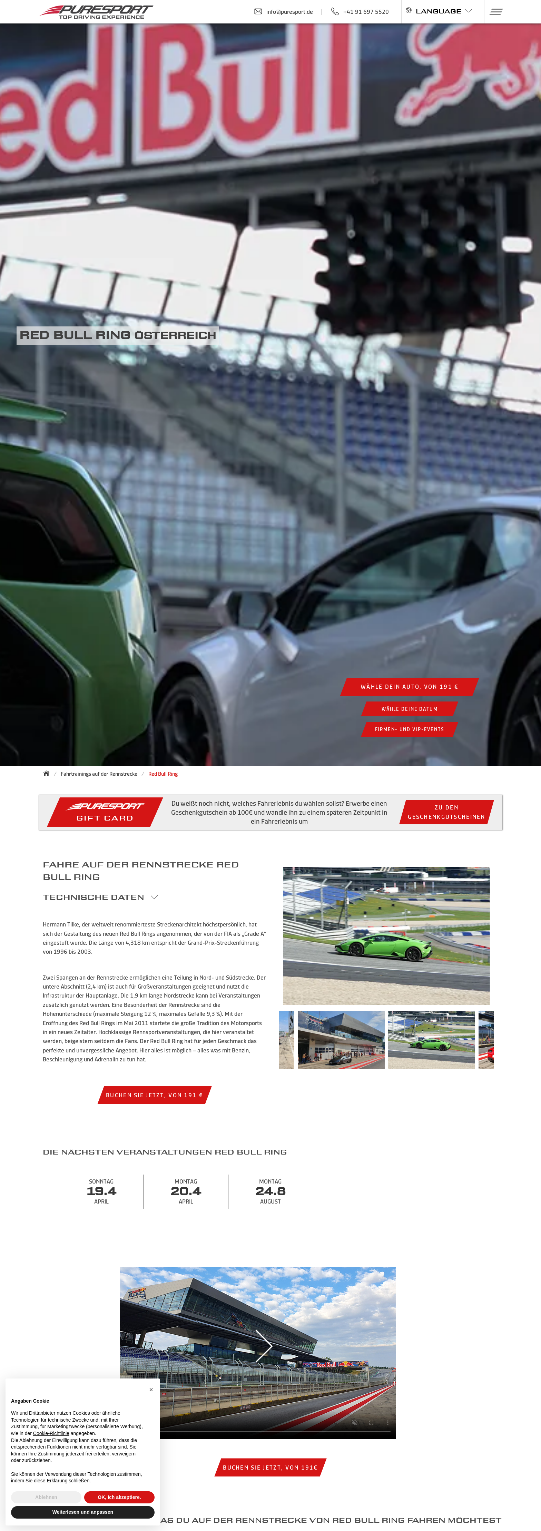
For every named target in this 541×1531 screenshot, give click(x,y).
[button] (493, 12)
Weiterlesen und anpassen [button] (82, 1512)
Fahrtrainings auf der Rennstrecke (99, 773)
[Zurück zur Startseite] (48, 773)
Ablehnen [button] (46, 1497)
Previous (268, 1043)
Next (504, 1043)
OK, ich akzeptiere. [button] (119, 1497)
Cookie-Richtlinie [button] (51, 1433)
